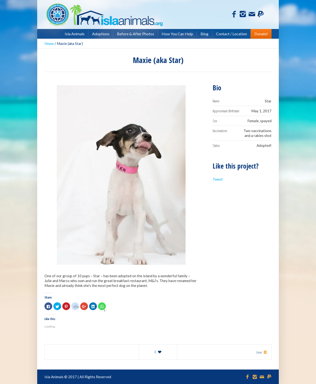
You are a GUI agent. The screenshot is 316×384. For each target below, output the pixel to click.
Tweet (218, 179)
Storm (259, 352)
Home (49, 43)
